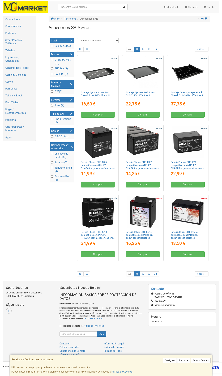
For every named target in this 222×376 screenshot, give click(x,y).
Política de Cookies (122, 371)
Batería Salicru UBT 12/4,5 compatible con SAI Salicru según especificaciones (139, 235)
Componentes (13, 26)
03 (149, 49)
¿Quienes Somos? (69, 354)
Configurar (170, 360)
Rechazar (184, 360)
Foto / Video (12, 102)
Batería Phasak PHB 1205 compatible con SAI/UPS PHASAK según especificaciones (97, 165)
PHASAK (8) (59, 68)
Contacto (191, 7)
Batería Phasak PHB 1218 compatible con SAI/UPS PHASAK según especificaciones (97, 235)
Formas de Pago (113, 350)
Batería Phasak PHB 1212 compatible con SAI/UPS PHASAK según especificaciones (187, 165)
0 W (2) (56, 91)
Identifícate (171, 7)
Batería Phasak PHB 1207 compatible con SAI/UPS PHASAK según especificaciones (142, 165)
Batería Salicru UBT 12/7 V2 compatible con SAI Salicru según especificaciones (184, 235)
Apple (8, 137)
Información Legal (114, 343)
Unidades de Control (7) (59, 155)
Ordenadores (12, 19)
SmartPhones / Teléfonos (13, 42)
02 (143, 49)
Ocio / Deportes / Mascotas (14, 128)
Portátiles (10, 33)
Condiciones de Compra (72, 350)
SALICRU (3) (59, 74)
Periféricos (11, 88)
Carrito (210, 7)
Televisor (10, 50)
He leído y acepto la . (83, 325)
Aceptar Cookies (201, 360)
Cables (9, 81)
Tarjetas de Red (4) (61, 169)
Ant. (130, 49)
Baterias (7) (59, 162)
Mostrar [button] (202, 49)
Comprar (98, 114)
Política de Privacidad (94, 318)
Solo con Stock (61, 46)
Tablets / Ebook (13, 95)
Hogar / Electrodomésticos (15, 111)
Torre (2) (57, 105)
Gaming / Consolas (15, 74)
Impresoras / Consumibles (12, 59)
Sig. (155, 49)
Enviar (101, 334)
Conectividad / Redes (17, 67)
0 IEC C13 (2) (60, 136)
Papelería (10, 119)
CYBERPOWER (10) (61, 61)
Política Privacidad (69, 347)
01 (137, 49)
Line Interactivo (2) (61, 121)
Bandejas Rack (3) (61, 178)
